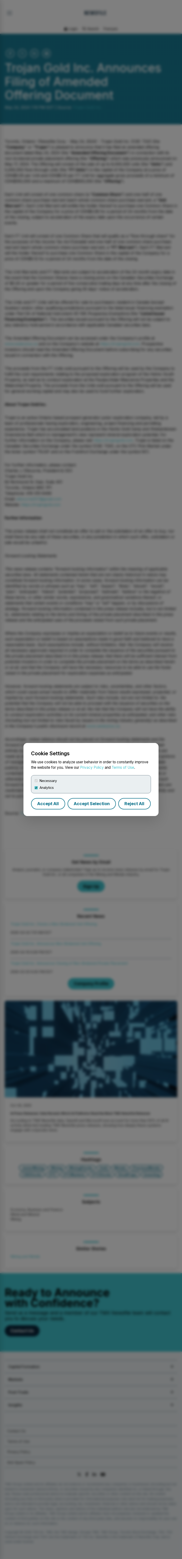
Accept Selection (92, 803)
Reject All (134, 803)
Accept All (48, 803)
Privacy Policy (92, 767)
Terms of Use (123, 767)
